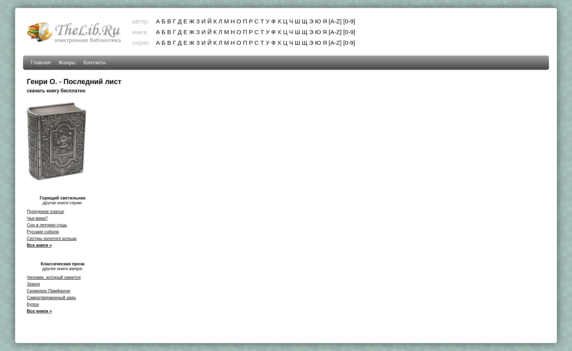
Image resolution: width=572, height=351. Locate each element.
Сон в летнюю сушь (47, 224)
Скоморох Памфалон (48, 290)
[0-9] (349, 21)
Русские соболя (43, 231)
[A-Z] (335, 21)
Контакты (94, 62)
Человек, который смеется (54, 277)
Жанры (66, 62)
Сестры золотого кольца (52, 238)
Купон (33, 304)
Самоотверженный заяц (51, 297)
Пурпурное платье (45, 211)
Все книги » (39, 245)
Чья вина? (37, 218)
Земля (33, 284)
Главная (40, 62)
